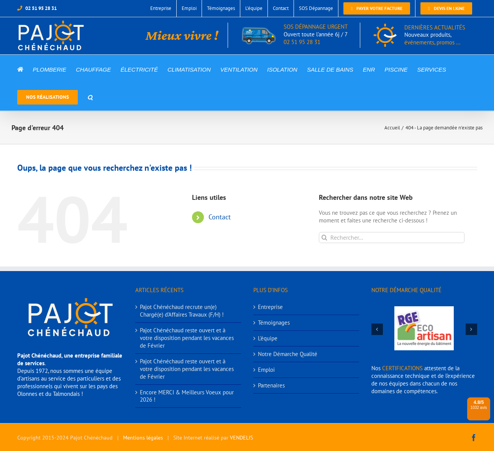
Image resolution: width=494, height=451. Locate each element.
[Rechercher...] (391, 237)
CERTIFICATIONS (402, 368)
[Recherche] (324, 237)
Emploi (266, 369)
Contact (219, 216)
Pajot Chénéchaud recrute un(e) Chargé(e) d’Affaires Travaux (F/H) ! (182, 310)
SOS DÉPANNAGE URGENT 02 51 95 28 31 (294, 34)
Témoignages (274, 322)
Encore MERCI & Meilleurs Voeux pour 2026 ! (187, 396)
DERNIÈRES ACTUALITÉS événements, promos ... (434, 35)
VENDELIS (241, 437)
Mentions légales (143, 437)
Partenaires (271, 385)
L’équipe (267, 338)
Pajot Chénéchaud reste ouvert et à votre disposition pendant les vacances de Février (187, 338)
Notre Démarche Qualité (287, 354)
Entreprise (270, 306)
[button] (90, 97)
